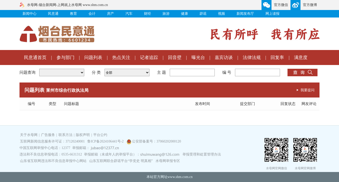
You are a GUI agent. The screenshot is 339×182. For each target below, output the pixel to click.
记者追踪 (149, 57)
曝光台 (198, 57)
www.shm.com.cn (180, 177)
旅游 (166, 14)
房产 (110, 14)
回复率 (277, 57)
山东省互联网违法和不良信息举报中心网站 (53, 161)
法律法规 (252, 57)
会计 (92, 14)
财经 (147, 14)
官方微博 (310, 5)
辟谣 (203, 14)
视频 (221, 14)
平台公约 (100, 135)
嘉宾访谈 (224, 57)
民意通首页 (35, 57)
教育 (73, 14)
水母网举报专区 (168, 161)
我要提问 (307, 90)
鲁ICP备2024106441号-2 (105, 141)
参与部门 (65, 57)
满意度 (301, 57)
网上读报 (273, 14)
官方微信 (281, 5)
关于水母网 (29, 135)
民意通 (53, 14)
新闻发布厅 (245, 14)
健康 (184, 14)
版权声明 (83, 135)
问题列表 (93, 57)
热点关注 (121, 57)
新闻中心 (29, 14)
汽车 (129, 14)
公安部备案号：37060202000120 (156, 141)
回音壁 (175, 57)
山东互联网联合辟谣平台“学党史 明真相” (121, 161)
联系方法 (65, 135)
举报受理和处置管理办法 (201, 154)
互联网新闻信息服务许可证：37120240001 (52, 141)
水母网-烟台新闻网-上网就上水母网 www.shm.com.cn (67, 5)
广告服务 (48, 135)
